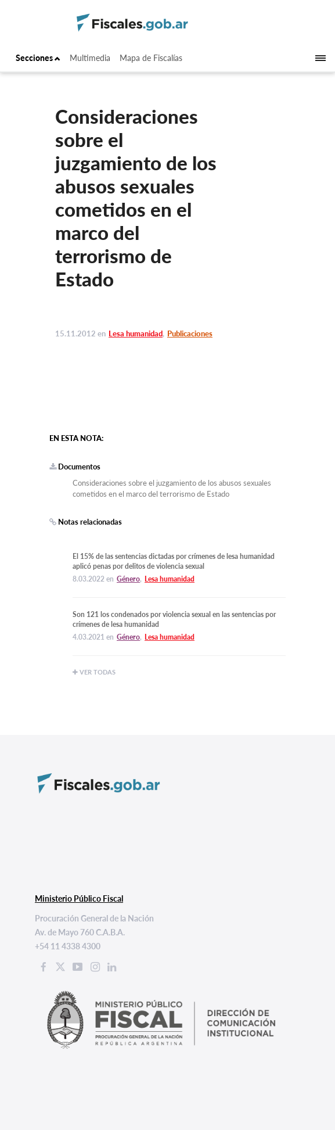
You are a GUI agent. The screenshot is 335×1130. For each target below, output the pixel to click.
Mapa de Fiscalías (151, 58)
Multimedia (90, 58)
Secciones (38, 58)
